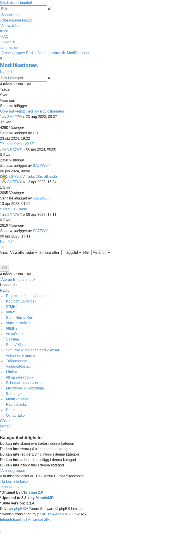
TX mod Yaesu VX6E (17, 144)
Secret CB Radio (13, 209)
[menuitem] (16, 20)
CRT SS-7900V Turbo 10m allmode (28, 176)
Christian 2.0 (32, 492)
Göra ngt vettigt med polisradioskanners (32, 111)
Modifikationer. (19, 65)
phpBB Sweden (50, 514)
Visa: (19, 252)
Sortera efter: (60, 252)
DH (35, 133)
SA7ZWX (14, 149)
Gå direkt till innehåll (16, 3)
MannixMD (45, 498)
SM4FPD (14, 117)
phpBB (19, 509)
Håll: (97, 252)
